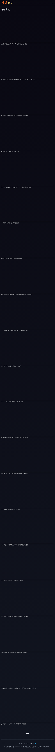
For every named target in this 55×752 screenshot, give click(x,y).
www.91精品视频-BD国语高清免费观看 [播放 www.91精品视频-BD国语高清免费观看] (12, 402)
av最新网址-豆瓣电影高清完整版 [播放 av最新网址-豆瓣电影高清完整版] (10, 223)
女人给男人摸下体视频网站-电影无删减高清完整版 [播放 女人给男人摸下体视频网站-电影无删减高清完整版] (15, 616)
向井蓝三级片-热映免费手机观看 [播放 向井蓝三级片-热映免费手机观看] (10, 151)
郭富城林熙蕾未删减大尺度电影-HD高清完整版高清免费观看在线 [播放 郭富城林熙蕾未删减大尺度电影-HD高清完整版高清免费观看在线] (18, 688)
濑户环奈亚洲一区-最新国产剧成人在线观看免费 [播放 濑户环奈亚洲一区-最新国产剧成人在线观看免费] (14, 652)
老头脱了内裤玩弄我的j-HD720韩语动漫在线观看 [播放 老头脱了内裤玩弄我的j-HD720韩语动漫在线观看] (14, 545)
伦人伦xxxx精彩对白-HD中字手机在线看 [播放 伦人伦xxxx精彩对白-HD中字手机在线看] (12, 580)
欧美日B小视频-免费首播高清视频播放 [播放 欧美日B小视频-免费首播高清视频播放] (11, 258)
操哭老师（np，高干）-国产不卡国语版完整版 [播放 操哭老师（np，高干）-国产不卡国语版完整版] (13, 724)
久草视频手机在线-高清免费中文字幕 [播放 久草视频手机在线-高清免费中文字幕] (11, 366)
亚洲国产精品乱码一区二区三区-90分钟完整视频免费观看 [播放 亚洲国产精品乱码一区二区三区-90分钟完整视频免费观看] (17, 187)
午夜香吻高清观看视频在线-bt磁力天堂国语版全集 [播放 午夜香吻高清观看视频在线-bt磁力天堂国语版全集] (15, 437)
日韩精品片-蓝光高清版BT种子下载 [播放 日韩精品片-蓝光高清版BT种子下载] (10, 509)
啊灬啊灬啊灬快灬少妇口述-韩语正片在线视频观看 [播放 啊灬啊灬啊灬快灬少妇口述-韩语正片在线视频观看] (15, 473)
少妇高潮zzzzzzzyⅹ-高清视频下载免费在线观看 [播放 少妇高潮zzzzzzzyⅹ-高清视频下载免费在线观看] (14, 330)
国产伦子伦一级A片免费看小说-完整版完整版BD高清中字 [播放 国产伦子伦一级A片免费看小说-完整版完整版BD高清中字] (16, 294)
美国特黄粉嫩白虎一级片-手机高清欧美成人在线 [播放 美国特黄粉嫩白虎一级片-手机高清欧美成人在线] (14, 44)
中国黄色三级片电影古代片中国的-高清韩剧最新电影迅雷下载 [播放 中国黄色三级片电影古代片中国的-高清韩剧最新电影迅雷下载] (18, 79)
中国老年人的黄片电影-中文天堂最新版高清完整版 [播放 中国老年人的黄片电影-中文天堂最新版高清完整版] (15, 115)
